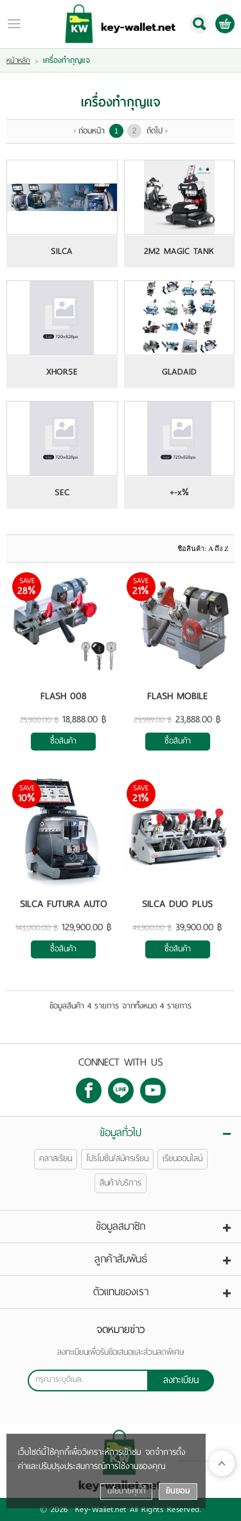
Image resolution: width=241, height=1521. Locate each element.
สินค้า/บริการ (120, 1182)
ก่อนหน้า (91, 131)
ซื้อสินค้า (63, 741)
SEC (62, 492)
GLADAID (179, 372)
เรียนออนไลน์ (182, 1158)
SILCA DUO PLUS (177, 904)
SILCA (62, 251)
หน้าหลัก (18, 60)
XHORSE (62, 372)
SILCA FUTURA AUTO (63, 904)
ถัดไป (155, 131)
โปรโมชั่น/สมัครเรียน (117, 1158)
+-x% (179, 492)
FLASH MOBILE (177, 696)
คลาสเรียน (55, 1158)
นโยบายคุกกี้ (126, 1491)
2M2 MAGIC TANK (179, 251)
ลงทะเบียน (181, 1380)
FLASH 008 (63, 696)
